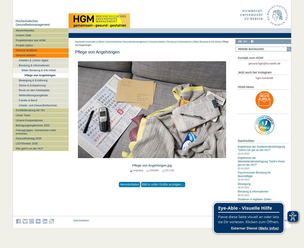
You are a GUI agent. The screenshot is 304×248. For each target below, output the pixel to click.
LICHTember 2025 (27, 143)
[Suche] (289, 49)
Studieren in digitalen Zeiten (254, 199)
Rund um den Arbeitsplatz (34, 90)
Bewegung (244, 183)
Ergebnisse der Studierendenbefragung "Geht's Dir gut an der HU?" (261, 148)
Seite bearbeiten (81, 220)
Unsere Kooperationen (29, 120)
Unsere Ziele (23, 35)
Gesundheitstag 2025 (29, 138)
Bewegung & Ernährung (33, 80)
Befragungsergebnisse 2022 (33, 125)
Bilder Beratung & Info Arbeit (39, 70)
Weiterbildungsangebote (33, 95)
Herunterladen (129, 184)
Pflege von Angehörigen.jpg (152, 165)
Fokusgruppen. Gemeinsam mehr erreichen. (36, 132)
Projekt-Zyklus (24, 45)
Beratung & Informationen (34, 65)
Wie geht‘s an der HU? (29, 148)
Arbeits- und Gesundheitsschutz (38, 105)
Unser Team (23, 115)
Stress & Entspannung (32, 85)
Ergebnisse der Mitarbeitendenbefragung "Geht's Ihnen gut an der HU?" (261, 161)
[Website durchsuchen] (263, 49)
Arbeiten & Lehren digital (33, 60)
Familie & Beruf (28, 100)
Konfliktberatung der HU (30, 110)
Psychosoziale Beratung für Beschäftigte (254, 174)
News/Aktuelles (25, 30)
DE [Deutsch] (240, 41)
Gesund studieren (26, 50)
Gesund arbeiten (26, 55)
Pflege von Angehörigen (40, 75)
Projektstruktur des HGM (30, 40)
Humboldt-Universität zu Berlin (89, 42)
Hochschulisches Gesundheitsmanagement (33, 23)
